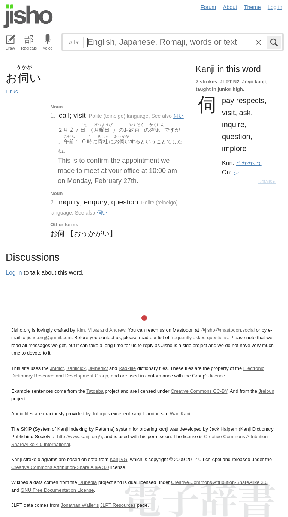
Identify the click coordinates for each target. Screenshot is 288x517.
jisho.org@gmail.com (49, 337)
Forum (208, 7)
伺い (178, 116)
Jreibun (266, 391)
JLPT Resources (117, 505)
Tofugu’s (101, 413)
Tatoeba (95, 391)
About (230, 7)
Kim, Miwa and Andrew (100, 330)
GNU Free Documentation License (57, 490)
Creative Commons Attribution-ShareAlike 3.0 (219, 482)
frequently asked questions (199, 337)
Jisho (28, 16)
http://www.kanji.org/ (78, 436)
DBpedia (87, 482)
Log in (275, 7)
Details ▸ (267, 181)
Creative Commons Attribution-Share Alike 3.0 (60, 467)
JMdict (57, 368)
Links (12, 92)
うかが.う (248, 163)
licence (217, 376)
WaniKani (180, 413)
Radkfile (127, 368)
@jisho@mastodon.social (227, 330)
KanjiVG (118, 459)
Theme (252, 7)
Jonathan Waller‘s (80, 505)
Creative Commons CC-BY (199, 391)
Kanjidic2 (76, 368)
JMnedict (98, 368)
